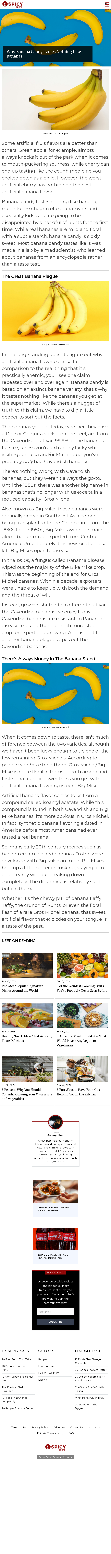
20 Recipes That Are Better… (18, 1408)
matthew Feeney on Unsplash (56, 727)
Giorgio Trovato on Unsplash (55, 345)
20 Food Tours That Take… (17, 1359)
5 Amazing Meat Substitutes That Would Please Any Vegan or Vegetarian (81, 1040)
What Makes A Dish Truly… (90, 1397)
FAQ (71, 1433)
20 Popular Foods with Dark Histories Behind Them (53, 1256)
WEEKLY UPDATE (55, 1272)
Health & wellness (48, 1373)
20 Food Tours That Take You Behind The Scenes (53, 1209)
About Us (94, 1427)
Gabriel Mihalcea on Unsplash (55, 133)
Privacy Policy (40, 1427)
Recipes (42, 1359)
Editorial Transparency (50, 1433)
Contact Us (76, 1427)
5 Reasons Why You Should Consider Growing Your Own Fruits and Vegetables (27, 1094)
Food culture (46, 1366)
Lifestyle (43, 1379)
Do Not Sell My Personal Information (55, 1457)
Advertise (59, 1427)
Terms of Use (18, 1427)
